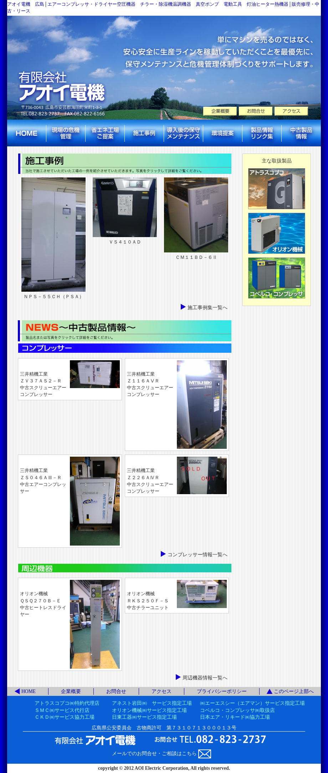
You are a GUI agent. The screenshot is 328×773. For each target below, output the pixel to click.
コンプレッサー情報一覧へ (197, 554)
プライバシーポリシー (222, 691)
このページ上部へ (294, 691)
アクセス (161, 691)
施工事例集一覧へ (207, 307)
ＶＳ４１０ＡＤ (125, 242)
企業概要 (71, 691)
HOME (28, 691)
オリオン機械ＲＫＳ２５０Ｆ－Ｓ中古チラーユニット (148, 600)
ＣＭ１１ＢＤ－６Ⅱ (196, 257)
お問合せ (116, 691)
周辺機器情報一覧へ (205, 678)
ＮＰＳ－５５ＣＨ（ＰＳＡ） (54, 296)
